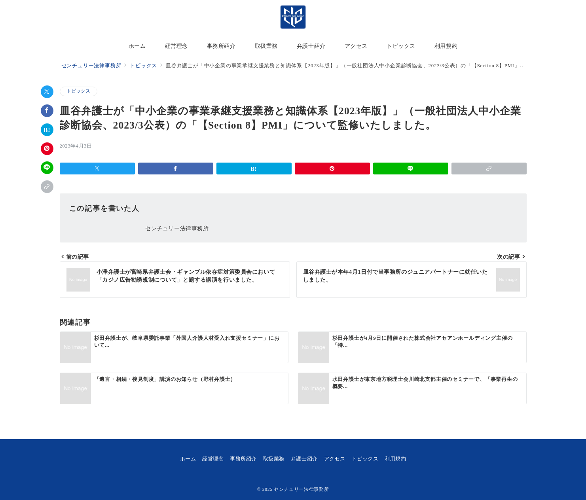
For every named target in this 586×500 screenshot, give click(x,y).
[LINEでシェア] (47, 167)
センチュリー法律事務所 (301, 489)
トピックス (78, 91)
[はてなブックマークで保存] (47, 129)
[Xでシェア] (47, 91)
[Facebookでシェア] (47, 110)
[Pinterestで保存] (47, 148)
